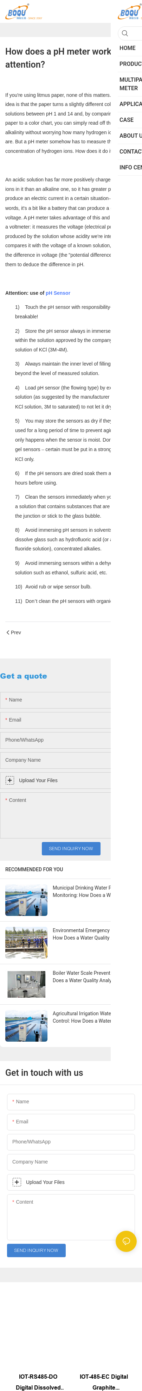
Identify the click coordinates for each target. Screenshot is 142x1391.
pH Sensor (58, 293)
